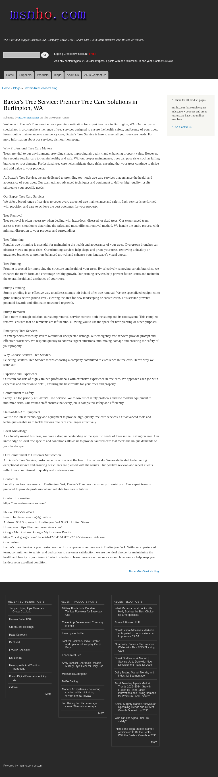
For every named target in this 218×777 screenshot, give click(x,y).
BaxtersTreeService (28, 117)
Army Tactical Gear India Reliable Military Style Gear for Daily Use (82, 664)
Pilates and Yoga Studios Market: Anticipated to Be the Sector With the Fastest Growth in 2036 (135, 732)
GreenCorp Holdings (21, 626)
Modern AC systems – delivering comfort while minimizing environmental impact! (81, 692)
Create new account (76, 53)
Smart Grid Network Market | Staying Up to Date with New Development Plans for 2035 (133, 661)
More (48, 693)
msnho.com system (30, 765)
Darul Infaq (15, 657)
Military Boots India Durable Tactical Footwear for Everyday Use (82, 611)
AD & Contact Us (95, 75)
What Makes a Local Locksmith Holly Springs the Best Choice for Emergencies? (134, 611)
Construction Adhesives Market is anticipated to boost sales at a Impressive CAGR (134, 633)
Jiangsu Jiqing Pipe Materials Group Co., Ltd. (26, 610)
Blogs (57, 75)
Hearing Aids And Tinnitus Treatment (24, 667)
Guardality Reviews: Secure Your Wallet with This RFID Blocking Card (135, 647)
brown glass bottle (73, 633)
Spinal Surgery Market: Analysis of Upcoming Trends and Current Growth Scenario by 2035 (135, 707)
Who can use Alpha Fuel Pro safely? (132, 719)
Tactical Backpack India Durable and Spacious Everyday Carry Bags (81, 644)
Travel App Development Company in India (82, 624)
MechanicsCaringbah (74, 673)
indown (13, 687)
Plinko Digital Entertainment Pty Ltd (28, 678)
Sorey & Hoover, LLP (127, 622)
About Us (73, 75)
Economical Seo (71, 655)
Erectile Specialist (19, 650)
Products (42, 75)
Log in (58, 53)
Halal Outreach (18, 634)
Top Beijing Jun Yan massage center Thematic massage (79, 705)
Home (10, 75)
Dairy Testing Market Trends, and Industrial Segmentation (134, 674)
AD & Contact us (181, 126)
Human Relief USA (20, 619)
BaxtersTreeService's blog (40, 88)
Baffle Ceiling (70, 681)
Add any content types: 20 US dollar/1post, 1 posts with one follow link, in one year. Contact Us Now (113, 61)
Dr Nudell (14, 642)
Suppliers (25, 75)
